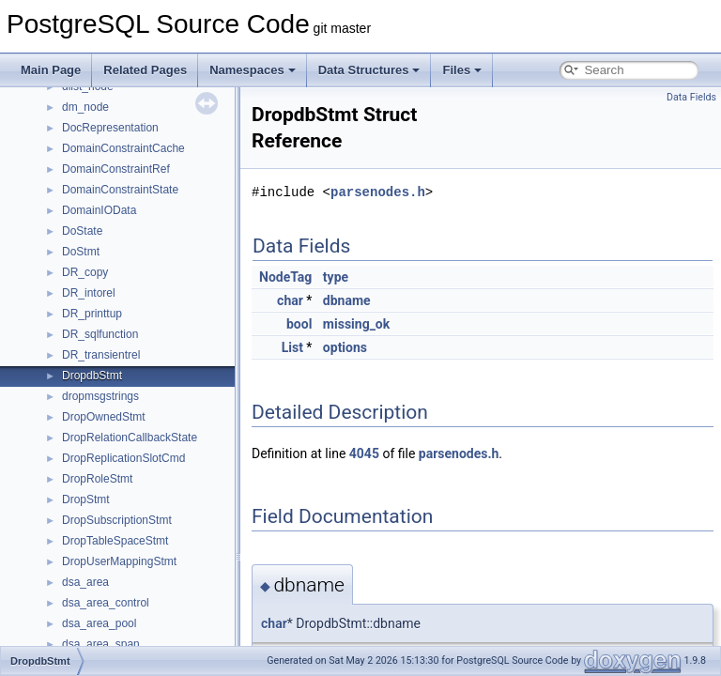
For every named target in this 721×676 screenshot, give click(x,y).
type (335, 276)
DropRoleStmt (97, 478)
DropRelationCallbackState (129, 437)
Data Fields (691, 97)
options (345, 347)
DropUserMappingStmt (119, 561)
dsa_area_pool (99, 623)
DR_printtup (92, 313)
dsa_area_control (105, 602)
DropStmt (86, 499)
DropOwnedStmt (104, 416)
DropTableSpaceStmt (115, 540)
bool (299, 323)
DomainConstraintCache (123, 148)
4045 (364, 453)
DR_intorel (88, 293)
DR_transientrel (101, 354)
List (292, 347)
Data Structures (369, 70)
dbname (347, 300)
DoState (82, 231)
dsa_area (85, 582)
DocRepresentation (110, 127)
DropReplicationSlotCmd (123, 458)
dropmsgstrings (100, 396)
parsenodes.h (377, 192)
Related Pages (145, 70)
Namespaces (252, 70)
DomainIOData (99, 210)
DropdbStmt (92, 375)
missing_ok (356, 323)
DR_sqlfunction (100, 334)
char (290, 300)
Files (462, 70)
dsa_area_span (101, 644)
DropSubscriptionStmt (117, 520)
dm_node (85, 107)
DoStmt (81, 251)
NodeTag (285, 276)
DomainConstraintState (120, 189)
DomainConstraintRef (116, 169)
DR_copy (85, 272)
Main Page (51, 70)
